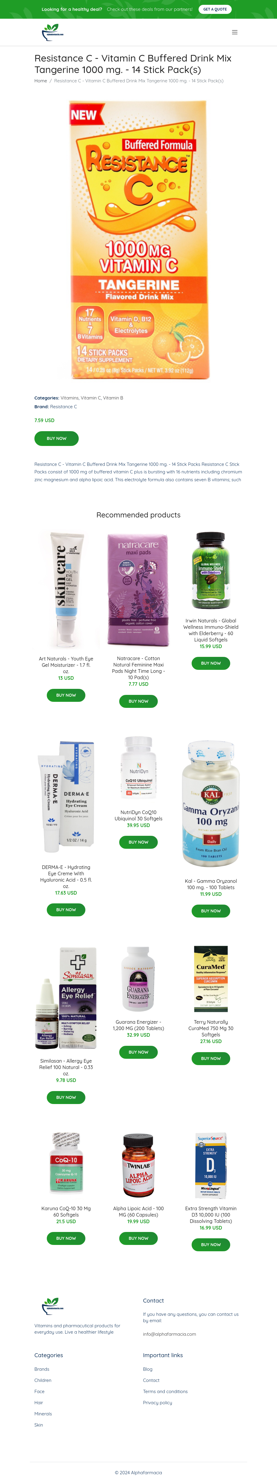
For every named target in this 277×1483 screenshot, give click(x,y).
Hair (38, 1402)
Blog (147, 1369)
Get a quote (215, 9)
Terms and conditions (165, 1391)
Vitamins (70, 398)
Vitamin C (91, 398)
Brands (41, 1369)
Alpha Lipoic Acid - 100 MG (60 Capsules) (138, 1211)
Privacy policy (157, 1402)
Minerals (43, 1414)
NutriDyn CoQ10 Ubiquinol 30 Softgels (138, 815)
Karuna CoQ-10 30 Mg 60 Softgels (66, 1211)
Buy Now (56, 438)
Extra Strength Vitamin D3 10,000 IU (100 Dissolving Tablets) (211, 1214)
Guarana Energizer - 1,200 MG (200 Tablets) (138, 1025)
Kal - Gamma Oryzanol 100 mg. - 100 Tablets (211, 884)
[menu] (235, 32)
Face (39, 1391)
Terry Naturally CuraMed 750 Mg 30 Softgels (210, 1028)
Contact (151, 1380)
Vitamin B (113, 398)
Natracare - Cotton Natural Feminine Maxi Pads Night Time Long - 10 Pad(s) (138, 667)
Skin (38, 1425)
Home (40, 81)
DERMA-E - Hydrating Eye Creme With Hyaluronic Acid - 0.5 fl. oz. (66, 876)
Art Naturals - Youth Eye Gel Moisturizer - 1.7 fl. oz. (66, 665)
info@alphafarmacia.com (169, 1334)
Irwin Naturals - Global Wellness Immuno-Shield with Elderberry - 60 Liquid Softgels (211, 630)
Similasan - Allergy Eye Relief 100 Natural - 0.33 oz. (66, 1067)
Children (43, 1380)
